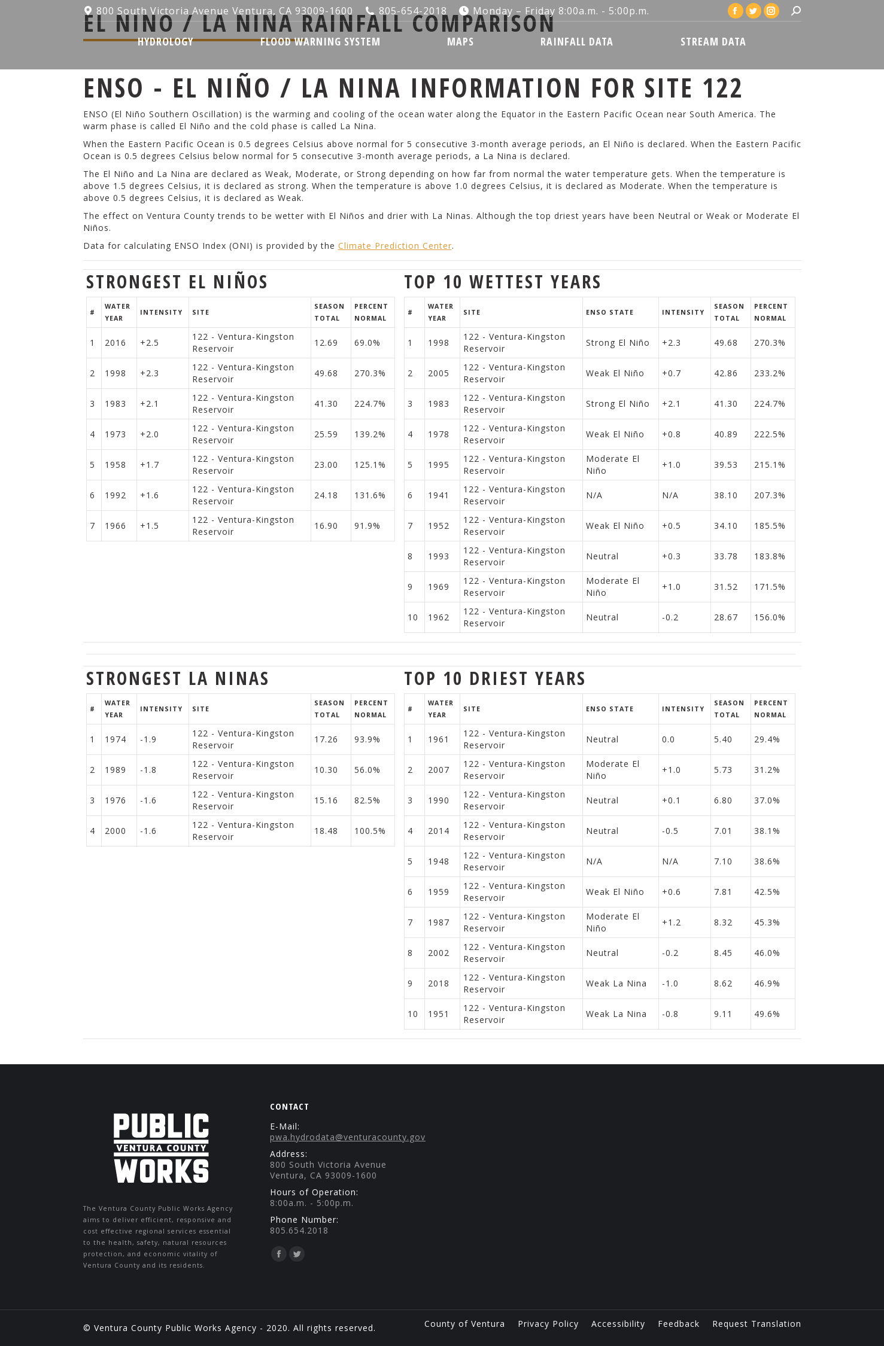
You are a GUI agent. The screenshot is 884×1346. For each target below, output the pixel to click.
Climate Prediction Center (395, 245)
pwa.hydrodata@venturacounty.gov (348, 1137)
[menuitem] (165, 41)
